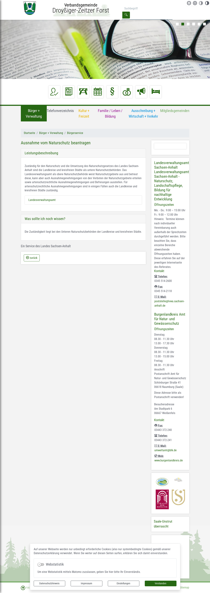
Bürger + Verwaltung (51, 133)
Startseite (29, 133)
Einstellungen (123, 583)
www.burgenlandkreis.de (168, 460)
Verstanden (160, 583)
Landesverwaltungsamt (42, 200)
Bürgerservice (75, 133)
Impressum (86, 583)
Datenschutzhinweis (49, 583)
